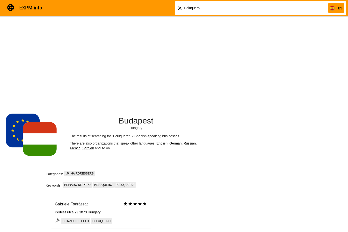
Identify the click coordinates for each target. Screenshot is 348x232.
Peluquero (103, 185)
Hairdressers (80, 173)
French (75, 148)
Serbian (88, 148)
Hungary (136, 128)
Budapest (136, 120)
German (175, 143)
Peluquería (125, 185)
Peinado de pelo (77, 185)
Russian (189, 143)
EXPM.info (30, 8)
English (161, 143)
